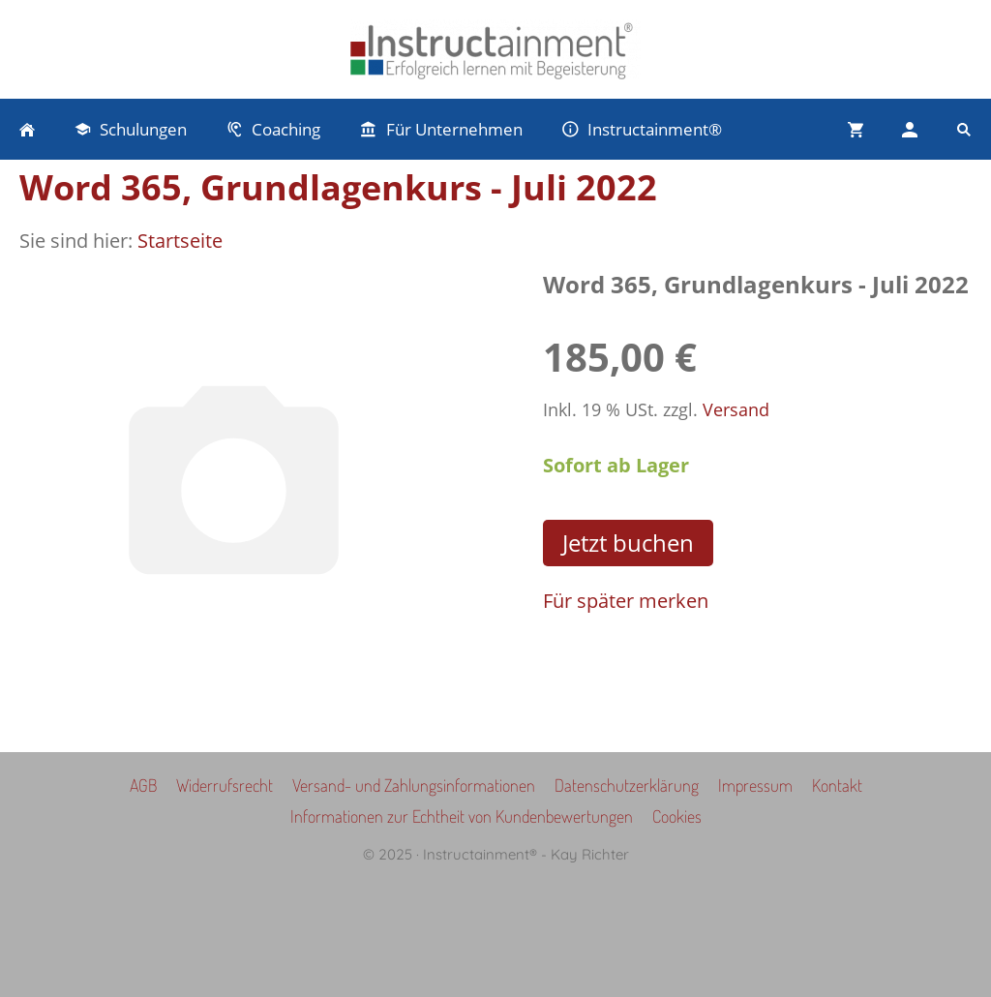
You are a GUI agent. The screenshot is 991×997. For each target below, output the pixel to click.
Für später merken (625, 601)
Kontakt (837, 785)
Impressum (755, 785)
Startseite (180, 240)
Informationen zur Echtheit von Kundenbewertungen (461, 816)
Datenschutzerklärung (627, 785)
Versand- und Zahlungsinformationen (413, 785)
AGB (143, 785)
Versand (736, 409)
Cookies (677, 816)
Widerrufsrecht (224, 785)
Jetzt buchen (628, 543)
